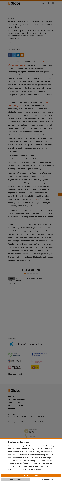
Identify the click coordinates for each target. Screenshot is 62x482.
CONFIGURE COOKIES (46, 479)
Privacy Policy (22, 469)
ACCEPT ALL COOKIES (31, 475)
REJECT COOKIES (15, 479)
